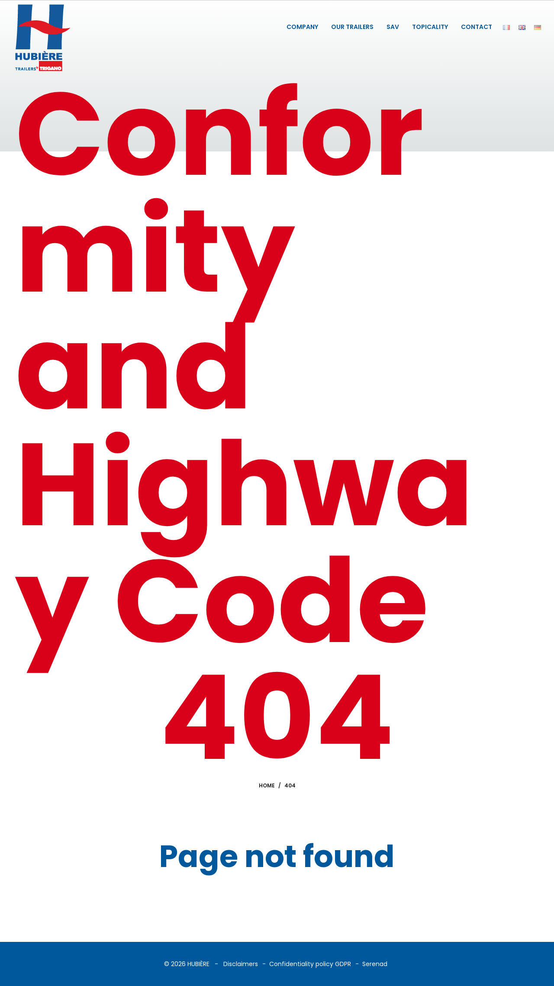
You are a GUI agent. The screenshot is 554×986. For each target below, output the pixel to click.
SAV (393, 26)
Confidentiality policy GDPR (310, 964)
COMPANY (302, 26)
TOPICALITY (430, 26)
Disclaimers (240, 964)
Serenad (374, 964)
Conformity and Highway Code (244, 367)
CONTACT (476, 26)
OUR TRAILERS (352, 26)
